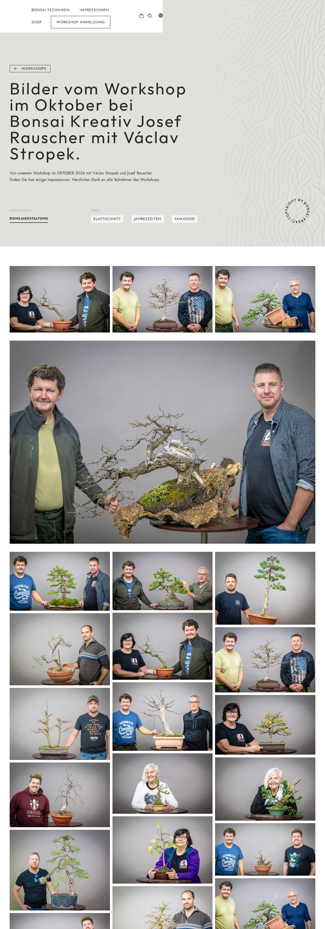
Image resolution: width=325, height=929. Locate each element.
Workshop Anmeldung (241, 12)
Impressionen (167, 12)
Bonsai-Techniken (124, 12)
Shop (197, 12)
